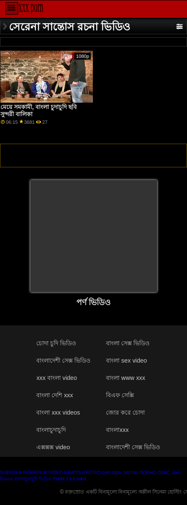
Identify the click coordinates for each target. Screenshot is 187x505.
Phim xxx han (69, 478)
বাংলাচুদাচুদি (51, 429)
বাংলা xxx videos (58, 412)
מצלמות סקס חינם (120, 472)
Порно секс (154, 472)
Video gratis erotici (74, 472)
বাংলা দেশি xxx (54, 395)
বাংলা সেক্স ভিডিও (127, 343)
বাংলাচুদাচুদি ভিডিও (32, 478)
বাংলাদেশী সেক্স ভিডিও (63, 360)
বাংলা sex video (126, 360)
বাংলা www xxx (125, 377)
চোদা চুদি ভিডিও (56, 343)
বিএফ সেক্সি (120, 395)
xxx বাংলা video (56, 377)
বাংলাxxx (117, 429)
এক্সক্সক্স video (53, 447)
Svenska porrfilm (23, 472)
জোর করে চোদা (125, 412)
